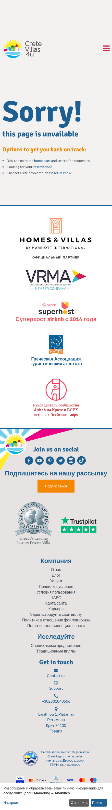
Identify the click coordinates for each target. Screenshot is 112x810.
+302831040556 (56, 698)
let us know (62, 173)
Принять (99, 803)
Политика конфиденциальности (56, 625)
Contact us (56, 673)
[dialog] (56, 796)
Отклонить (79, 803)
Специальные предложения (56, 645)
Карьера (55, 608)
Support (56, 685)
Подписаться (56, 486)
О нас (56, 569)
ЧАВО (56, 597)
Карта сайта (56, 603)
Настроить (11, 803)
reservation (42, 167)
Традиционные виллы (56, 651)
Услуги (56, 580)
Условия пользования (56, 592)
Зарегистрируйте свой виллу (56, 614)
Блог (56, 575)
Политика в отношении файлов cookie (56, 620)
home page (42, 160)
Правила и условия (56, 586)
